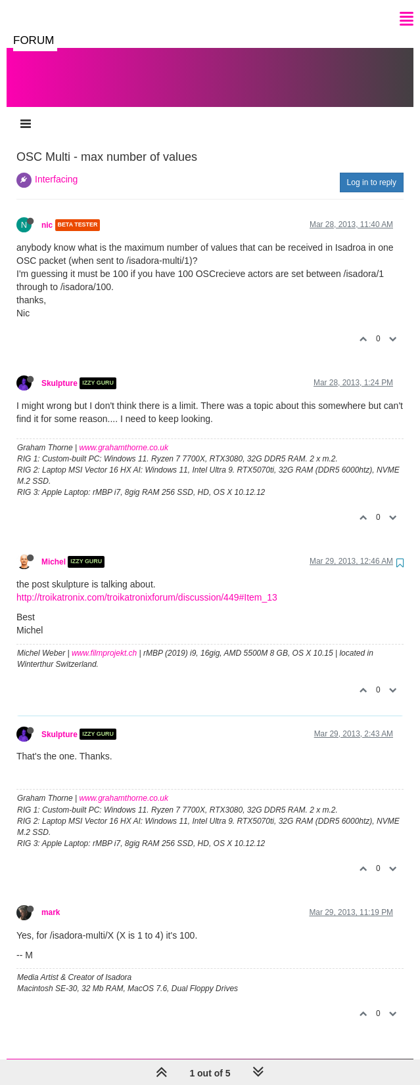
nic (47, 212)
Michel (53, 548)
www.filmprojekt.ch (104, 640)
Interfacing (56, 166)
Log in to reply (371, 169)
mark (50, 899)
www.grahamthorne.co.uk (124, 434)
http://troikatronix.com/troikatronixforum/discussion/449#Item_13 (146, 584)
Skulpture (59, 370)
